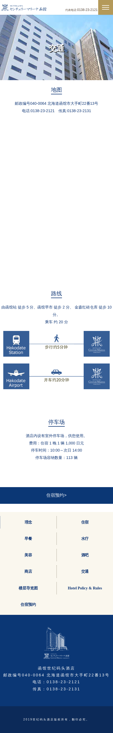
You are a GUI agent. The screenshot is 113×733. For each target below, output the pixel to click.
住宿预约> (56, 495)
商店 (28, 571)
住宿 (85, 522)
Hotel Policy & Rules (85, 588)
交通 (85, 571)
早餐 (28, 539)
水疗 (85, 539)
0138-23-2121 (87, 10)
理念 (28, 522)
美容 (28, 555)
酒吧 (85, 555)
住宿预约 (28, 605)
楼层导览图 (28, 588)
